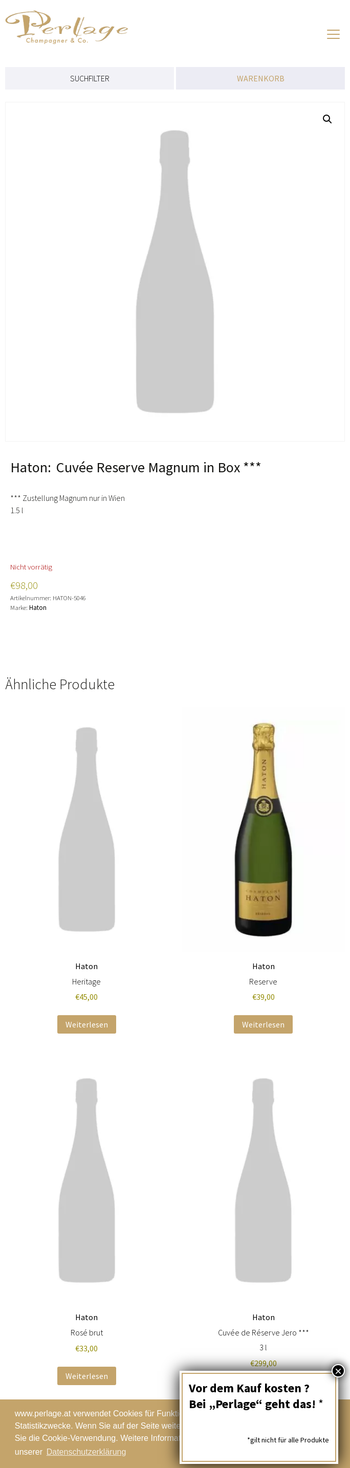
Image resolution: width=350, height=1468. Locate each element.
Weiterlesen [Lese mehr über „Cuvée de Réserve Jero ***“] (263, 1391)
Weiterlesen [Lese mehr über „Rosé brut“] (86, 1376)
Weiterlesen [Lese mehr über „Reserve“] (263, 1024)
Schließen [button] (299, 1434)
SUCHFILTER (90, 78)
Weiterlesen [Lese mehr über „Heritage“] (86, 1024)
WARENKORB (261, 78)
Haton (38, 607)
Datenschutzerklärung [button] (86, 1452)
